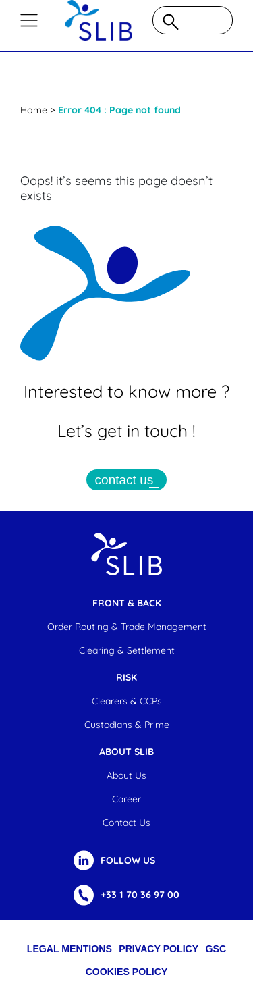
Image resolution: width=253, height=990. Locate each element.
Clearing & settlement (127, 650)
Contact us (126, 822)
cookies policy (127, 971)
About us (126, 775)
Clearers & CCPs (127, 701)
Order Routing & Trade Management (126, 627)
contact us (124, 480)
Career (126, 799)
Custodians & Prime (126, 725)
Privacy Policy (158, 948)
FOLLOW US (128, 860)
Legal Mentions (69, 948)
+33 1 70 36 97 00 (140, 895)
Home (33, 110)
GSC (216, 948)
